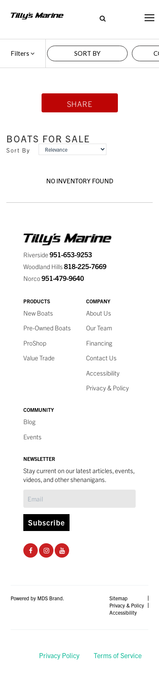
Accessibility (103, 373)
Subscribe (46, 522)
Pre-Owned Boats (47, 328)
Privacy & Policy (107, 388)
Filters (23, 53)
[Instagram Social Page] (46, 550)
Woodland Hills (64, 266)
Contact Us (101, 358)
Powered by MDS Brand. (37, 598)
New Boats (38, 313)
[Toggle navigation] (149, 17)
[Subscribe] (79, 499)
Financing (99, 343)
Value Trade (39, 358)
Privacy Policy (59, 655)
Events (32, 437)
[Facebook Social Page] (31, 550)
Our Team (99, 328)
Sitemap (118, 598)
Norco (53, 278)
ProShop (34, 343)
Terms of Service (118, 655)
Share (79, 104)
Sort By (18, 150)
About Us (98, 313)
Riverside (57, 255)
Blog (29, 421)
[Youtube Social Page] (62, 550)
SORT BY (87, 53)
